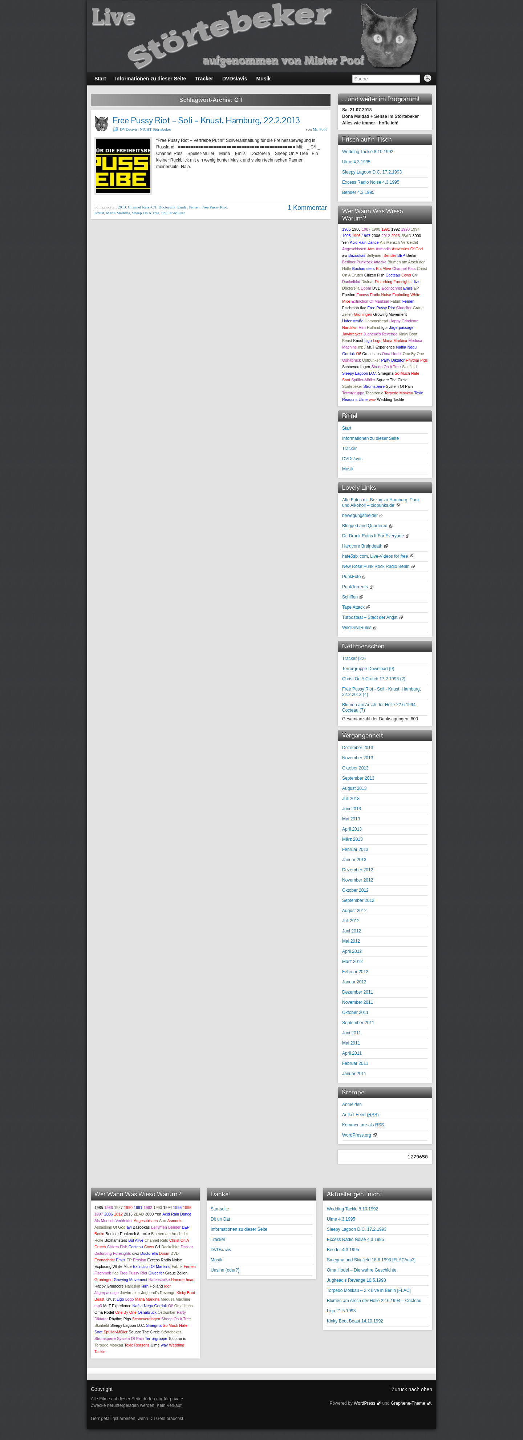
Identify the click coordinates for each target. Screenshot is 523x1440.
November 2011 (357, 1002)
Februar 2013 (355, 849)
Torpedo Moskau (398, 393)
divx (416, 281)
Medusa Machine (175, 1299)
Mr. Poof (320, 129)
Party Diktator (393, 360)
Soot (346, 380)
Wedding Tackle (390, 399)
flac (363, 308)
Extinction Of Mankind (370, 301)
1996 (356, 236)
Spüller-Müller (173, 213)
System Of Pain (399, 386)
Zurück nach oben (412, 1389)
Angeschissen (354, 249)
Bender (390, 255)
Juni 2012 (351, 931)
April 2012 (352, 951)
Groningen (363, 314)
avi (344, 255)
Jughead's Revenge (380, 334)
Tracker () (354, 658)
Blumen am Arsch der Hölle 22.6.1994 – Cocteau (374, 1300)
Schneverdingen (356, 367)
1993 (405, 229)
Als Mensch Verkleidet (399, 242)
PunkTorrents (355, 586)
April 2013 (352, 829)
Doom (366, 288)
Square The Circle (392, 380)
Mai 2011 (351, 1043)
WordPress (364, 1403)
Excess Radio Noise (373, 295)
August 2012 (354, 910)
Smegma (386, 373)
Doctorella (166, 207)
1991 (385, 229)
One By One (413, 353)
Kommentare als (363, 1124)
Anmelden (352, 1104)
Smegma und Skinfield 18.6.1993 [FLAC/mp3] (371, 1259)
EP (416, 288)
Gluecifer (404, 308)
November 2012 (357, 880)
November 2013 (357, 757)
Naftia (401, 347)
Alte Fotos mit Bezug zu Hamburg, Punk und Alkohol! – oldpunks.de (380, 502)
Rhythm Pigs (416, 360)
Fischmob (350, 308)
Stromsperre (374, 386)
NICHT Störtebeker (155, 129)
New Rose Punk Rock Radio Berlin (375, 566)
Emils (182, 207)
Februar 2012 (355, 971)
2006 (376, 236)
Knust (99, 213)
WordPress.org (356, 1135)
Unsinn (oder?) (225, 1270)
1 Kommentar (307, 207)
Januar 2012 (354, 981)
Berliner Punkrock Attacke (364, 262)
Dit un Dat (220, 1219)
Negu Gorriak (155, 1306)
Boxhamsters (363, 268)
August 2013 (354, 788)
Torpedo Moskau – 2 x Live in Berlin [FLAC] (369, 1290)
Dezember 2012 (357, 869)
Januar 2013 (354, 859)
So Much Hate (407, 373)
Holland (373, 327)
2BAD (406, 236)
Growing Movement (389, 314)
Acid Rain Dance (364, 242)
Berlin (411, 255)
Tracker (349, 448)
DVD (376, 288)
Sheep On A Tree (145, 213)
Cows (406, 275)
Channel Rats (138, 207)
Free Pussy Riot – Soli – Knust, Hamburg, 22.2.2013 (206, 120)
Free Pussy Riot (214, 207)
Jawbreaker (352, 334)
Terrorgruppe (353, 393)
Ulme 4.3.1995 (356, 161)
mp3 (362, 347)
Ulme (363, 399)
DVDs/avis (129, 129)
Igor (384, 327)
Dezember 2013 (357, 747)
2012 (385, 236)
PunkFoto (351, 576)
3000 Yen (153, 1214)
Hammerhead (376, 321)
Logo (377, 340)
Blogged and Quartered (365, 525)
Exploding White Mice (112, 1266)
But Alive (383, 268)
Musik (347, 469)
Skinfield (409, 367)
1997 (366, 236)
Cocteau (393, 275)
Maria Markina (118, 213)
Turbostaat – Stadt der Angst (369, 617)
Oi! (358, 353)
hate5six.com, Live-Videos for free (375, 556)
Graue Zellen (176, 1273)
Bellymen (374, 255)
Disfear (367, 281)
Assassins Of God (407, 249)
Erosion (348, 295)
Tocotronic (374, 393)
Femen (193, 207)
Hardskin (349, 327)
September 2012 (358, 900)
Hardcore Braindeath (362, 546)
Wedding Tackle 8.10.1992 (367, 151)
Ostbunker (371, 360)
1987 (366, 229)
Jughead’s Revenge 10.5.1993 (356, 1280)
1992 (395, 229)
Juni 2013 (351, 808)
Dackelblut (351, 281)
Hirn (362, 327)
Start (346, 428)
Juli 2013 (351, 798)
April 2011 (352, 1053)
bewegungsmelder (360, 515)
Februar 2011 (355, 1063)
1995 (346, 236)
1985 (346, 229)
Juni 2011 (351, 1032)
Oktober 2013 (355, 768)
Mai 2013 (351, 819)
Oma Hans (371, 353)
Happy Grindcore (404, 321)
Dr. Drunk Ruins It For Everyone (373, 535)
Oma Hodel (392, 353)
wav (372, 399)
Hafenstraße (353, 321)
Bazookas (356, 255)
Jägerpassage (401, 327)
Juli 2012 (351, 920)
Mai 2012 (351, 941)
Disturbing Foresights (393, 281)
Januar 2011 (354, 1073)
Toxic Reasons (136, 1345)
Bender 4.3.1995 (358, 192)
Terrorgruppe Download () (368, 668)
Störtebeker (352, 386)
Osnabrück (351, 360)
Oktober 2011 (355, 1012)
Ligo (368, 340)
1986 (356, 229)
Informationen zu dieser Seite (370, 438)
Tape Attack (353, 607)
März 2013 (352, 839)
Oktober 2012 (355, 890)
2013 (122, 207)
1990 (376, 229)
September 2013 (358, 778)
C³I (153, 207)
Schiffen (350, 597)
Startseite (220, 1209)
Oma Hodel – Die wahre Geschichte (361, 1270)
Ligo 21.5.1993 (341, 1310)
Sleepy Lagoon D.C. (359, 373)
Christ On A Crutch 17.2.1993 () (373, 678)
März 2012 (352, 961)
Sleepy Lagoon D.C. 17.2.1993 (372, 172)
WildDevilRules (357, 627)
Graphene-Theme (408, 1403)
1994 (415, 229)
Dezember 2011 (357, 992)
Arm (371, 249)
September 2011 (358, 1022)
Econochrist (392, 288)
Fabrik (395, 301)
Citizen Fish (374, 275)
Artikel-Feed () (360, 1114)
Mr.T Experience (381, 347)
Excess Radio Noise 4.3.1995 (370, 182)
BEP (401, 255)
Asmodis (383, 249)
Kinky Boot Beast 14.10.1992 (355, 1321)
